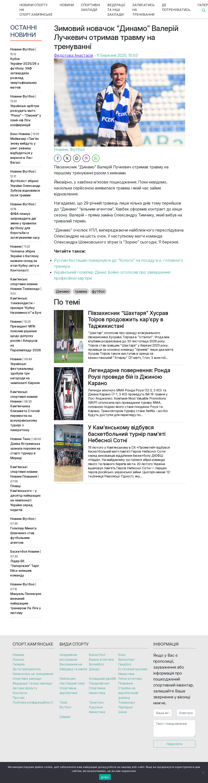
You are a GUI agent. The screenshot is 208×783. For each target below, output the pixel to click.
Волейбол (96, 664)
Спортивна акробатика (68, 690)
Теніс (26, 439)
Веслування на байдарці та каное (73, 666)
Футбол (28, 49)
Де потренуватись (176, 7)
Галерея (18, 664)
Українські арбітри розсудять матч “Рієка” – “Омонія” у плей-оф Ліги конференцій (25, 115)
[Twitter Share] (67, 158)
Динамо (63, 291)
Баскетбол (18, 551)
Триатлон (96, 702)
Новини (67, 5)
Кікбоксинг (67, 679)
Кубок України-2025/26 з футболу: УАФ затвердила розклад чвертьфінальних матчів (24, 73)
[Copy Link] (77, 158)
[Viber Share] (86, 158)
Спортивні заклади (90, 7)
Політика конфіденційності (32, 702)
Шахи (122, 712)
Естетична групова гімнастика (132, 671)
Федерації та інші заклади (116, 9)
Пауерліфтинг (99, 683)
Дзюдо (94, 669)
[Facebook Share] (57, 158)
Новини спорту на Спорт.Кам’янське (36, 9)
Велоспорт (126, 659)
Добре (105, 777)
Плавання (29, 476)
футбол (98, 291)
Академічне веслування (68, 657)
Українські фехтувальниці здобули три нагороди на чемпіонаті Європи (25, 373)
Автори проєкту (24, 688)
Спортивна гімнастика (97, 690)
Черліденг (125, 707)
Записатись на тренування (143, 9)
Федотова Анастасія (73, 55)
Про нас (18, 698)
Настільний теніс (72, 683)
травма (81, 291)
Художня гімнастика (97, 709)
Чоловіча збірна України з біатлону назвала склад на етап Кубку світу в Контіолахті (24, 260)
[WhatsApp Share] (96, 158)
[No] (203, 772)
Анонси (18, 659)
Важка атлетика (101, 659)
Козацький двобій (102, 679)
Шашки (64, 717)
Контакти (19, 693)
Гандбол (124, 664)
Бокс (14, 134)
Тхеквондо (31, 289)
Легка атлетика (130, 679)
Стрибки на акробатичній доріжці (128, 693)
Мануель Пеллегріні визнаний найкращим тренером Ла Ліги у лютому (25, 603)
